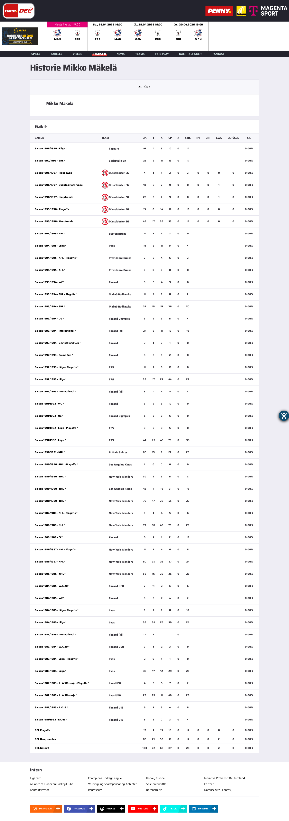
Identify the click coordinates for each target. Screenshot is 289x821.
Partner (209, 784)
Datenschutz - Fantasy (218, 790)
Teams (140, 54)
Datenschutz (154, 790)
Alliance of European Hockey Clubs (51, 784)
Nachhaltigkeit (190, 54)
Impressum (95, 790)
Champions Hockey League (105, 778)
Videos (77, 54)
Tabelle (56, 54)
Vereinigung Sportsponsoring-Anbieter (112, 784)
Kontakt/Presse (40, 790)
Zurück (144, 86)
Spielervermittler (156, 784)
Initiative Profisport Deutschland (224, 778)
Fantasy (218, 54)
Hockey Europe (155, 778)
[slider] (168, 36)
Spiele (35, 54)
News (121, 54)
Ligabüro (35, 778)
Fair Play (162, 54)
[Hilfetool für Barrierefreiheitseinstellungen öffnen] (284, 416)
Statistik (99, 54)
